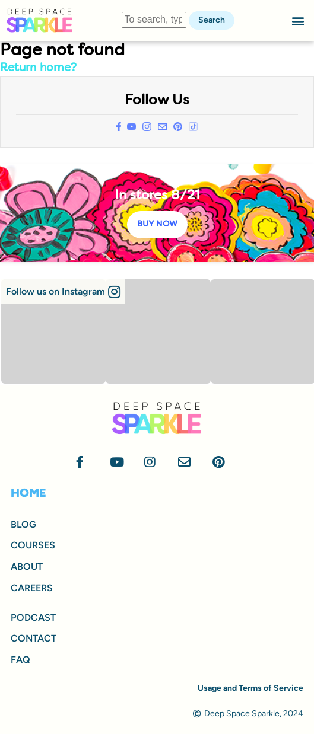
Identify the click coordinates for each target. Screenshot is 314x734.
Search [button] (211, 20)
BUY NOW (157, 224)
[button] (297, 20)
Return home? (38, 68)
